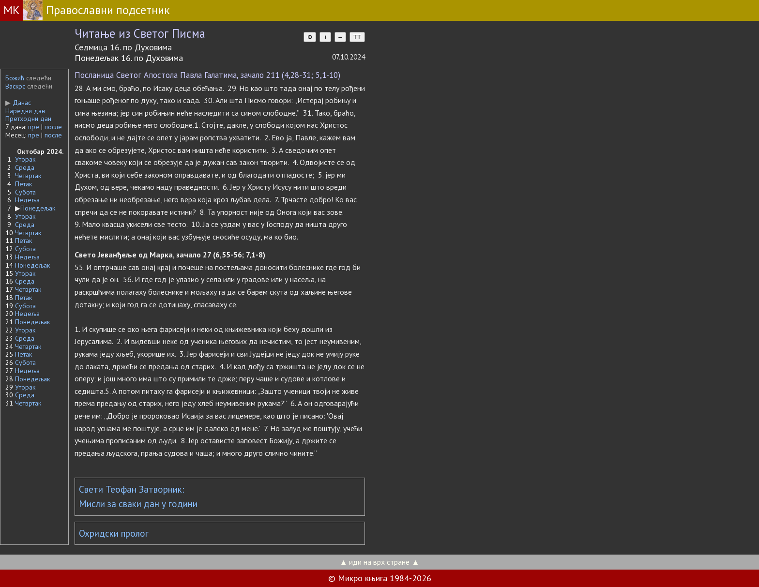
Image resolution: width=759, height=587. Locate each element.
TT (357, 37)
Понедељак (37, 208)
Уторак (25, 159)
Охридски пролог (114, 533)
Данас (18, 102)
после (53, 126)
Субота (25, 192)
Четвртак (28, 175)
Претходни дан (28, 118)
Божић (14, 78)
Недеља (27, 200)
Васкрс (15, 86)
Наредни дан (25, 110)
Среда (24, 167)
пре (33, 126)
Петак (23, 184)
